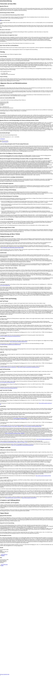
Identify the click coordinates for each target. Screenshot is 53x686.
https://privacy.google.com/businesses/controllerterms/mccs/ (28, 367)
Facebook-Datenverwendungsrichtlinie (20, 418)
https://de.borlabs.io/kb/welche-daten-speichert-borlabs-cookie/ (12, 247)
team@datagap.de (5, 141)
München (2, 555)
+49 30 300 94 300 (4, 564)
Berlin (2, 565)
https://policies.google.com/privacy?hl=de (43, 475)
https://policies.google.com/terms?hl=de (29, 497)
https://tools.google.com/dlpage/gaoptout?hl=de (18, 341)
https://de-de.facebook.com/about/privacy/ (44, 439)
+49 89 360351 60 (4, 554)
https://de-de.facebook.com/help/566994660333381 (32, 426)
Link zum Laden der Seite (4, 674)
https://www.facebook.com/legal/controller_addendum (15, 433)
